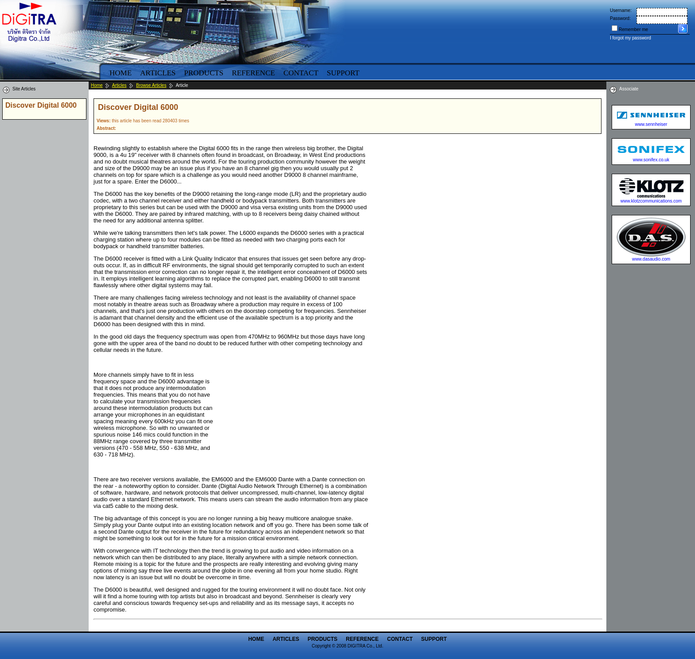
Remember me (633, 29)
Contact (300, 73)
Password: (620, 18)
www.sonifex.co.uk (651, 159)
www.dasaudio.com (651, 259)
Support (343, 73)
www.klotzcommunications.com (651, 201)
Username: (621, 10)
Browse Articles (151, 85)
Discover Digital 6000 (41, 105)
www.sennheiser (651, 124)
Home (120, 73)
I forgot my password (630, 37)
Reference (253, 73)
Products (203, 73)
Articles (158, 73)
